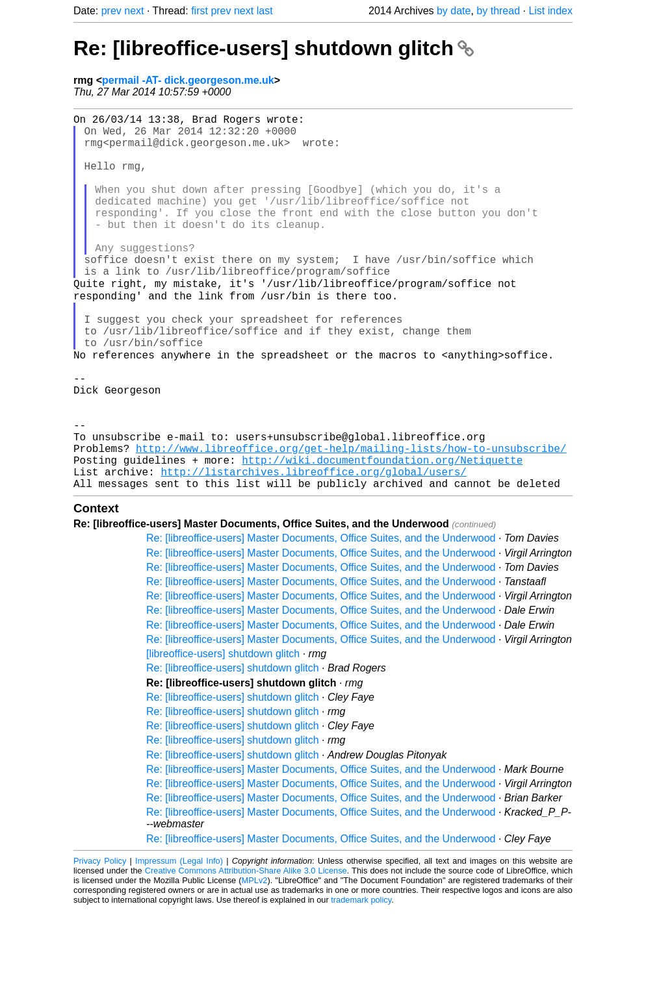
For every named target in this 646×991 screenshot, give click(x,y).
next (134, 10)
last (265, 10)
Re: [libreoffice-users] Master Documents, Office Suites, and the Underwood (320, 619)
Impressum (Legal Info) (179, 942)
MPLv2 (255, 961)
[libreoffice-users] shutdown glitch (223, 734)
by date (454, 10)
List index (550, 10)
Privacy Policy (99, 942)
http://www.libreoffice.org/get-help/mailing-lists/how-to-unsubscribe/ (351, 521)
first (199, 10)
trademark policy (361, 981)
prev (111, 10)
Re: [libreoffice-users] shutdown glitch (273, 48)
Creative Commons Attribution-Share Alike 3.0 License (246, 952)
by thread (498, 10)
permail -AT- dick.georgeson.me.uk (188, 80)
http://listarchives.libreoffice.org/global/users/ (313, 550)
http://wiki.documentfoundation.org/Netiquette (382, 536)
